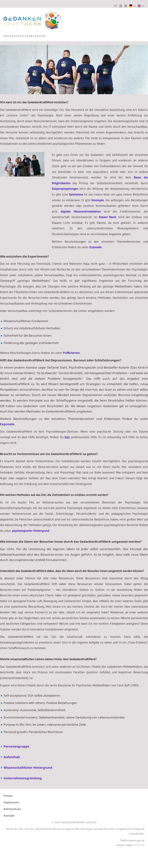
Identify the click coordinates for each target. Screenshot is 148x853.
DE (132, 6)
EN (141, 6)
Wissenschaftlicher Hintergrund (28, 767)
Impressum (11, 802)
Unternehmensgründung (23, 778)
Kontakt (9, 815)
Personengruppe (16, 746)
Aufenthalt (12, 757)
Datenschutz (12, 809)
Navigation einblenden (25, 36)
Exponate (7, 424)
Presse (8, 795)
